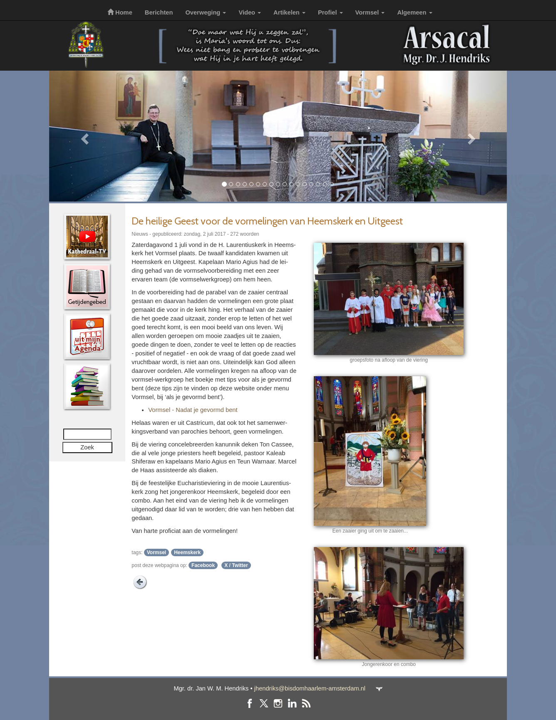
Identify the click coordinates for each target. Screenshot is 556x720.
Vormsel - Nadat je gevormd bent (192, 410)
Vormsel (370, 12)
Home (119, 12)
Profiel (330, 12)
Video (249, 12)
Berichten (159, 12)
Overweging (205, 12)
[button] (83, 136)
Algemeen (414, 12)
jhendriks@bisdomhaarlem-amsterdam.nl (309, 688)
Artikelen (289, 12)
